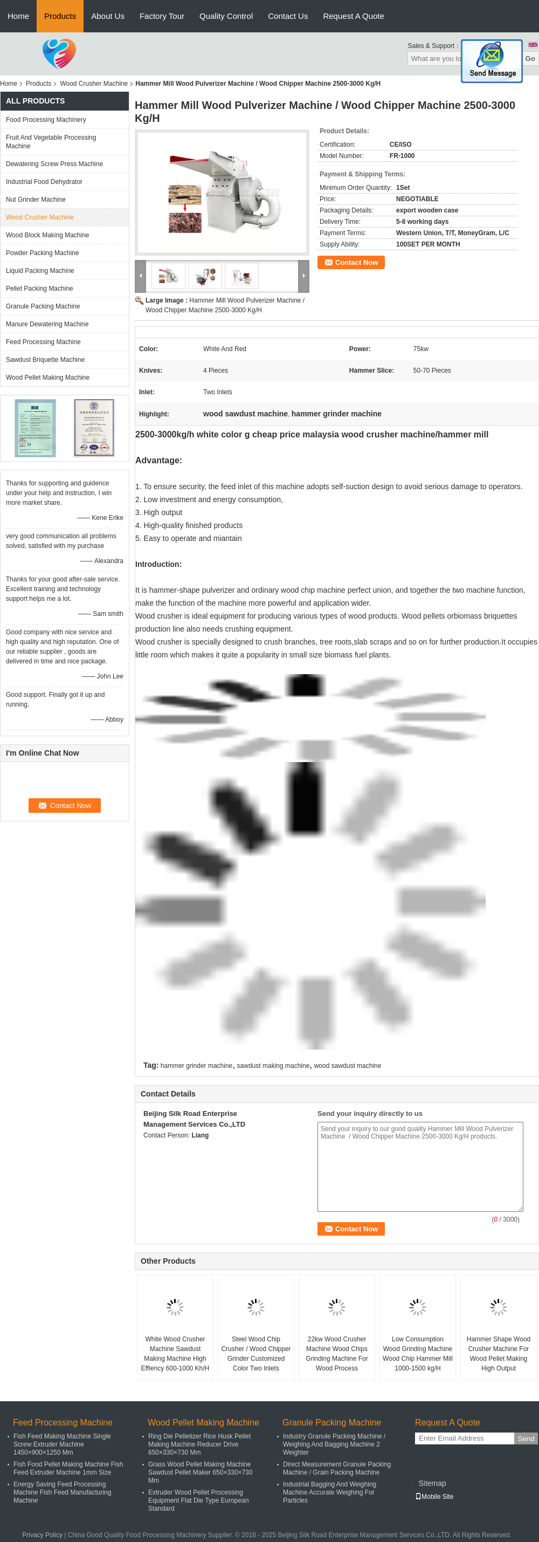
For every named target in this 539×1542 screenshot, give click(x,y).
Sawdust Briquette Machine (45, 360)
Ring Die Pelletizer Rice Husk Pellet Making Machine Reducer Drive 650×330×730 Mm (199, 1444)
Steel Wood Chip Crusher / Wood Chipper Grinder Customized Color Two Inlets (256, 1353)
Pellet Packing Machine (39, 288)
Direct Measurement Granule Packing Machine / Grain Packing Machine (337, 1468)
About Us (108, 15)
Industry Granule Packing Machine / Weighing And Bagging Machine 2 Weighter (334, 1444)
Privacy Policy (42, 1535)
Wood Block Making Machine (47, 235)
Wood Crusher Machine (94, 83)
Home (18, 15)
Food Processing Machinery (46, 120)
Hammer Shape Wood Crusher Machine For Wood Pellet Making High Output (499, 1353)
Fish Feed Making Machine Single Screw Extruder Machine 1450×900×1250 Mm (62, 1444)
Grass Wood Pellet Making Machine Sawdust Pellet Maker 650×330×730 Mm (200, 1472)
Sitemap (432, 1483)
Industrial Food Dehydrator (44, 182)
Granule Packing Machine (43, 306)
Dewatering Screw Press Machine (54, 164)
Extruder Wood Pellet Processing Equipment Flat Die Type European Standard (198, 1500)
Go (530, 58)
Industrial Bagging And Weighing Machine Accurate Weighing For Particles (329, 1492)
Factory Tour (162, 15)
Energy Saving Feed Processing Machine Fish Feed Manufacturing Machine (62, 1492)
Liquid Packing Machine (40, 271)
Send (525, 1439)
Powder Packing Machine (42, 253)
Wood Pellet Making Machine (47, 377)
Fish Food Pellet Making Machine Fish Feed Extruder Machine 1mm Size (68, 1468)
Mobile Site (434, 1496)
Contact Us (288, 15)
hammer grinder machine (196, 1066)
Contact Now (356, 262)
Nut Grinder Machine (36, 199)
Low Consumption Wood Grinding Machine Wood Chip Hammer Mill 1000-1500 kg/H (418, 1353)
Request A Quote (353, 15)
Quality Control (226, 15)
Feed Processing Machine (43, 342)
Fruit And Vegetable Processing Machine (51, 142)
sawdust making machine (273, 1066)
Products (60, 15)
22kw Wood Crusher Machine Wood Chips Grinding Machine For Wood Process (337, 1353)
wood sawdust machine (348, 1066)
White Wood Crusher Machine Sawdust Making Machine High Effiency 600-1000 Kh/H (175, 1353)
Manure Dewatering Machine (47, 324)
